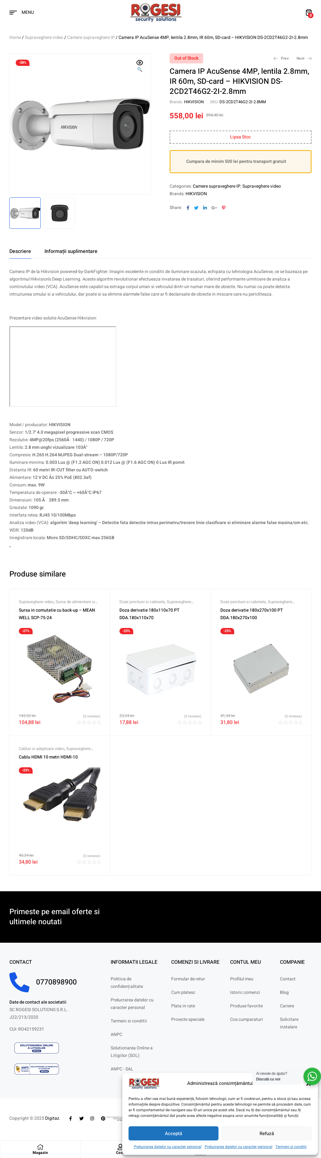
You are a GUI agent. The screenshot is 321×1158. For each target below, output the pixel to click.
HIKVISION (194, 102)
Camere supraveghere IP (91, 37)
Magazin (40, 1152)
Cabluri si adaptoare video (41, 749)
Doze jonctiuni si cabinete (142, 602)
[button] (140, 66)
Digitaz (52, 1118)
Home (15, 37)
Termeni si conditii (291, 1147)
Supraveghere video (44, 37)
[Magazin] (40, 1147)
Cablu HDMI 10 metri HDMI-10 (48, 757)
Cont (120, 1152)
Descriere (20, 251)
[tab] (20, 251)
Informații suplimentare (71, 251)
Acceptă (173, 1133)
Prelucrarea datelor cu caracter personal (168, 1147)
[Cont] (120, 1147)
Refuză (267, 1133)
